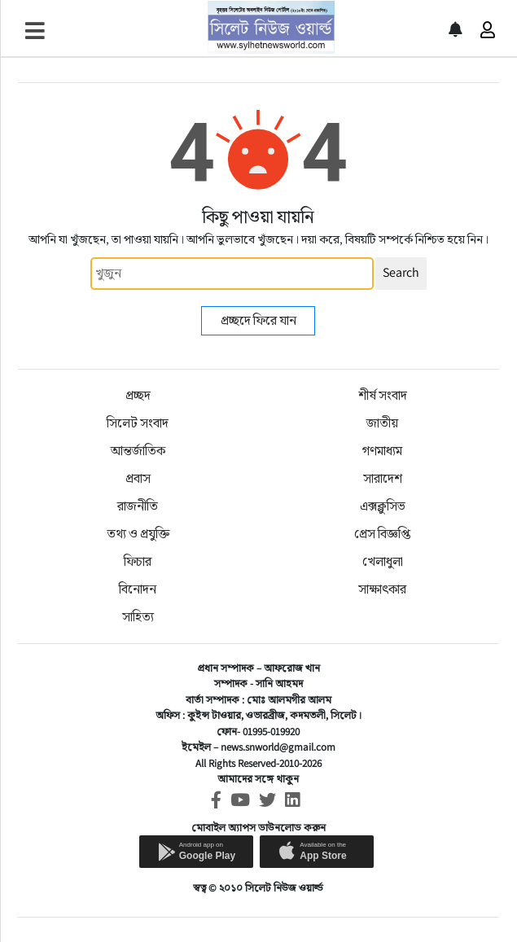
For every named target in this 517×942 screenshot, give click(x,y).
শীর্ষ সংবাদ (382, 395)
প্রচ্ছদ (138, 395)
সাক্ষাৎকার (382, 589)
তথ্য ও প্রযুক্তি (138, 533)
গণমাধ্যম (382, 450)
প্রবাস (138, 478)
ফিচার (137, 561)
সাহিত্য (138, 616)
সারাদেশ (382, 478)
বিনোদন (137, 589)
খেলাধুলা (382, 561)
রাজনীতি (137, 506)
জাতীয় (382, 423)
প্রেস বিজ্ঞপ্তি (382, 533)
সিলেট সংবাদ (138, 423)
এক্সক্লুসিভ (382, 506)
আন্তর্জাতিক (138, 450)
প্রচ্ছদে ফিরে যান (258, 320)
